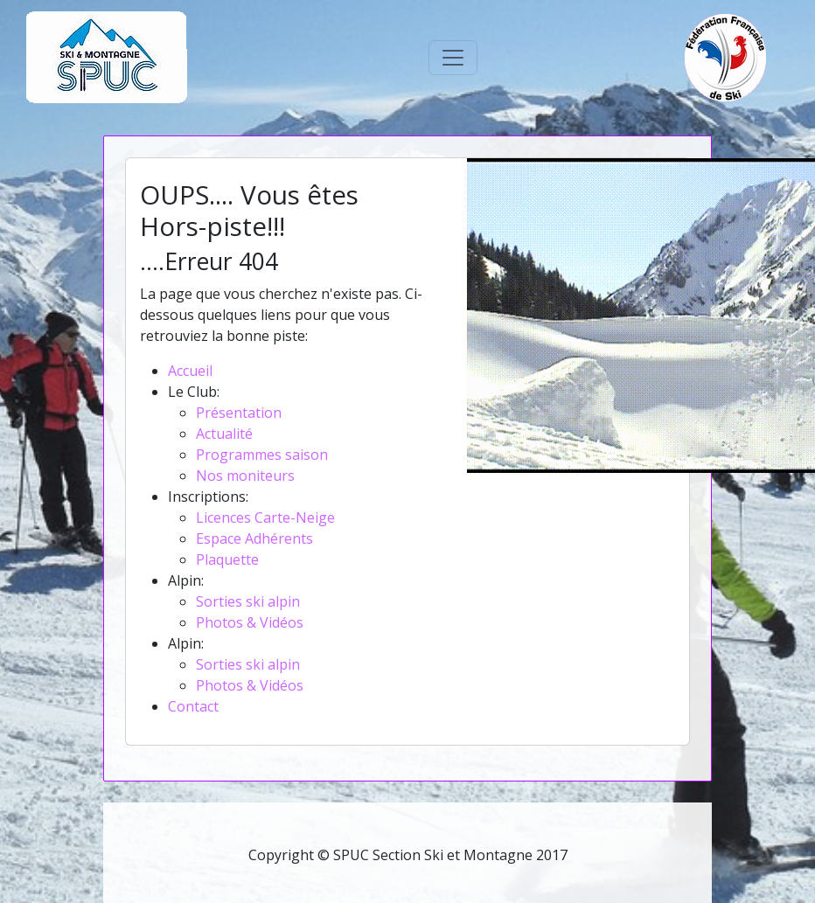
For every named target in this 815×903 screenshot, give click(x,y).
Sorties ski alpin (248, 601)
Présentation (239, 412)
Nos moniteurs (245, 475)
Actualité (224, 433)
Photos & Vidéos (249, 622)
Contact (193, 706)
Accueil (190, 370)
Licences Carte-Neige (265, 517)
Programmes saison (262, 454)
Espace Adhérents (254, 538)
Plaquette (227, 559)
